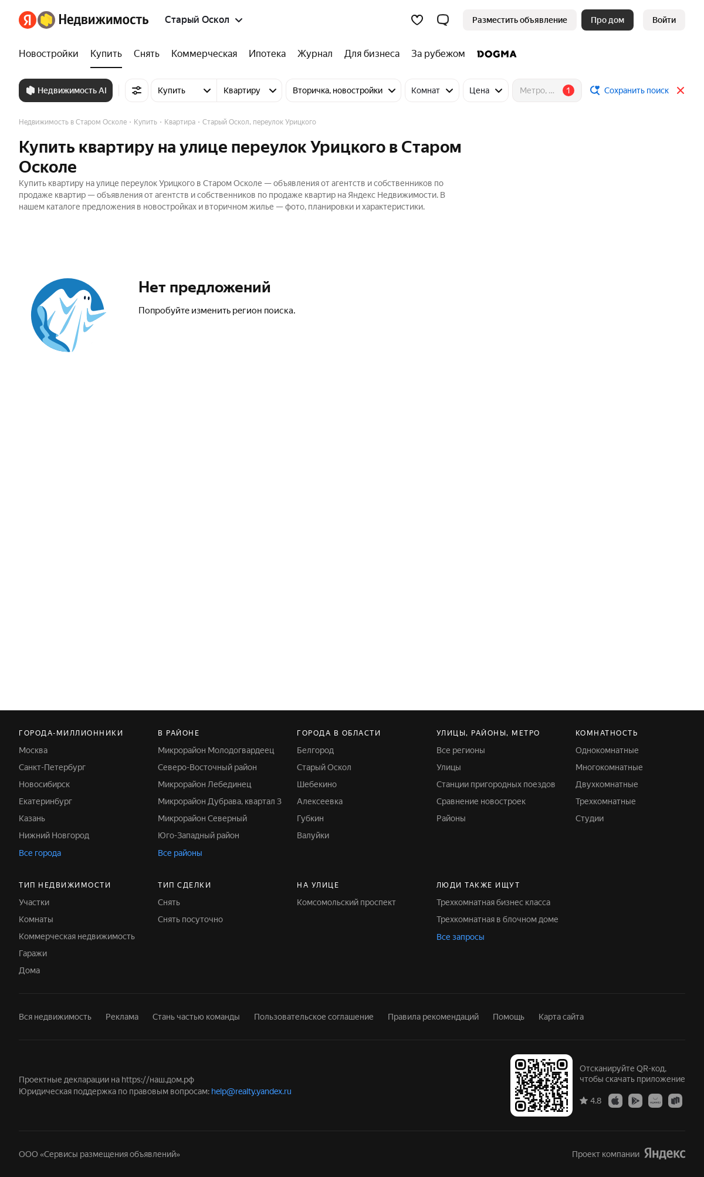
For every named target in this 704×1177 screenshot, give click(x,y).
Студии (590, 818)
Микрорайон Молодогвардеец (216, 750)
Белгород (315, 750)
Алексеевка (320, 801)
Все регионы (460, 750)
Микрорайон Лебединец (204, 784)
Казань (32, 818)
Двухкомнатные (607, 784)
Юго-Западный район (198, 835)
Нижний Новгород (54, 835)
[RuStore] (675, 1100)
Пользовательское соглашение (314, 1016)
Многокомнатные (609, 767)
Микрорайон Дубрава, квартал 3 (220, 801)
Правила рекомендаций (433, 1016)
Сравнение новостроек (481, 801)
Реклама (122, 1016)
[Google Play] (635, 1100)
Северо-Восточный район (207, 767)
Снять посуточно (190, 919)
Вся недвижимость (55, 1016)
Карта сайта (561, 1016)
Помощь (508, 1016)
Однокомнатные (607, 750)
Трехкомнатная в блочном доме (497, 919)
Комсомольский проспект (346, 902)
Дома (29, 970)
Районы (451, 818)
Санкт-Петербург (52, 767)
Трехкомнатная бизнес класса (493, 902)
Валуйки (313, 835)
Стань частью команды (196, 1016)
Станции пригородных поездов (496, 784)
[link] (664, 20)
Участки (34, 902)
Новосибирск (44, 784)
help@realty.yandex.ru (251, 1091)
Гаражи (33, 953)
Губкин (310, 818)
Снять (169, 902)
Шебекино (317, 784)
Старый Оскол (324, 767)
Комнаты (36, 919)
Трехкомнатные (606, 801)
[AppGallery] (655, 1100)
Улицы (448, 767)
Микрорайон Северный (202, 818)
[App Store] (615, 1100)
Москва (33, 750)
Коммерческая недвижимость (77, 936)
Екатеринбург (45, 801)
